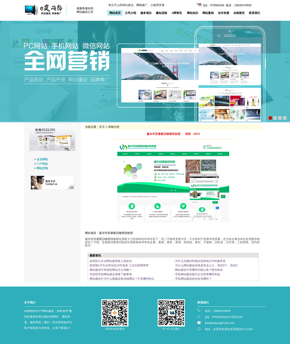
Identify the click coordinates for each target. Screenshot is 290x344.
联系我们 (254, 13)
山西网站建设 (125, 5)
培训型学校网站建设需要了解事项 (111, 274)
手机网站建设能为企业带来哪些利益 (197, 274)
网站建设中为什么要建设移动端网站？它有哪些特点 (122, 278)
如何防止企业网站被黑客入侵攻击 (111, 261)
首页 (102, 126)
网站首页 (115, 13)
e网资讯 (177, 13)
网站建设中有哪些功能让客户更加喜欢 (199, 269)
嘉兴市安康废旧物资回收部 (102, 239)
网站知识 (192, 13)
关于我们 (29, 302)
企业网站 (42, 159)
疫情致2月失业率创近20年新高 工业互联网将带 (119, 265)
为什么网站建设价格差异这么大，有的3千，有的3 (206, 265)
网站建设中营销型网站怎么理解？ (111, 269)
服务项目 (146, 13)
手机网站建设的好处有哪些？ (193, 278)
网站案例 (208, 13)
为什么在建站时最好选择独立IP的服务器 (200, 261)
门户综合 (42, 163)
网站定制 (42, 168)
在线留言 (239, 13)
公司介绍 (130, 13)
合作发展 (223, 13)
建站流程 (161, 13)
